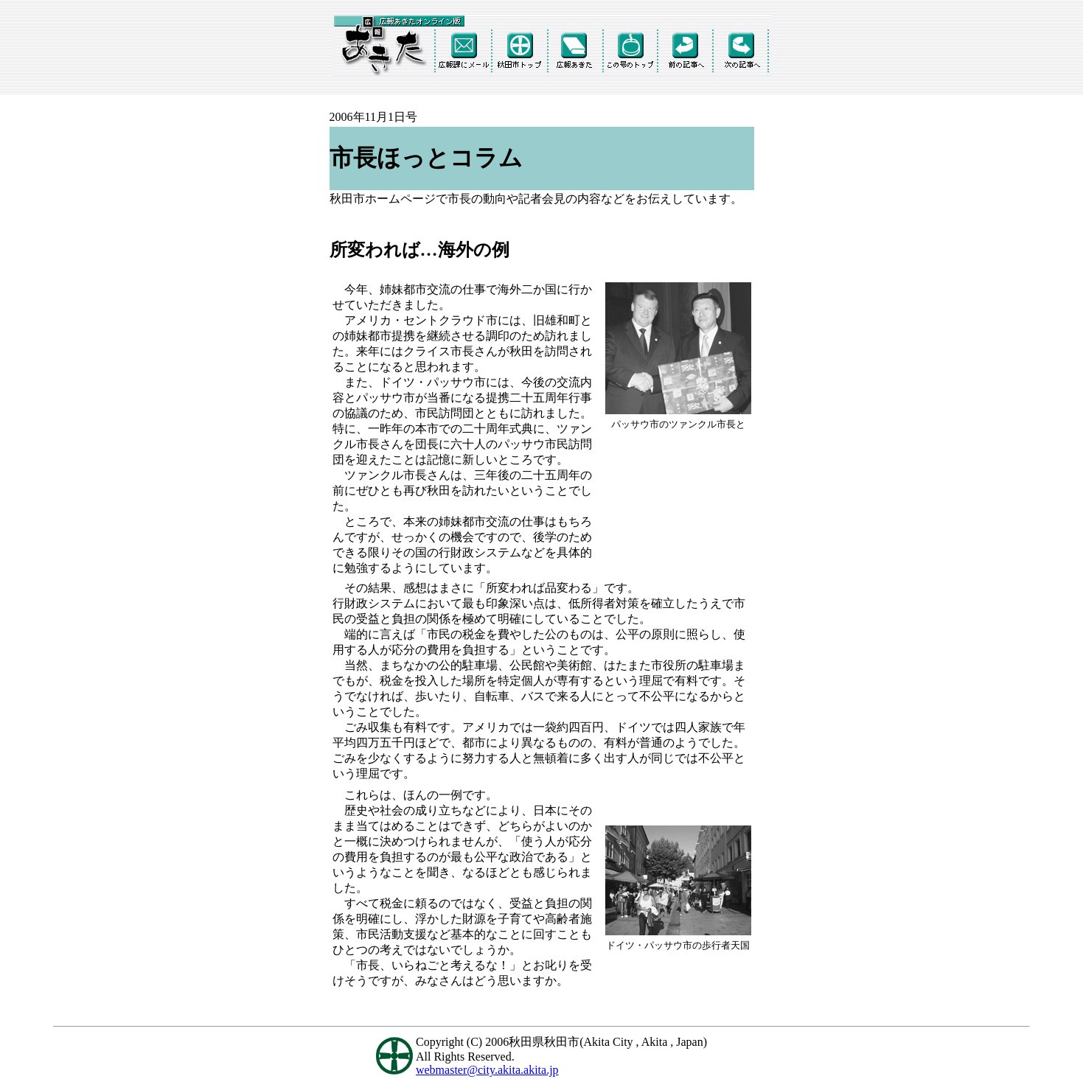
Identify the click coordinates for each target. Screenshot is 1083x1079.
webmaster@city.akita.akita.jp (487, 1070)
